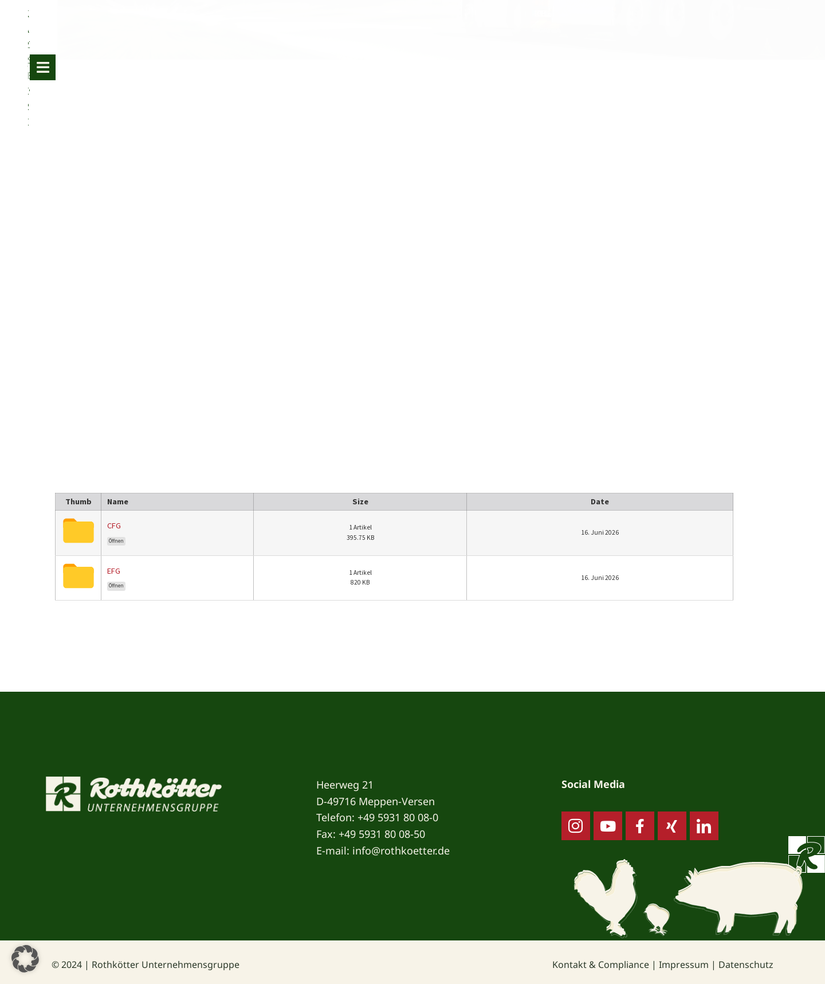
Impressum (684, 964)
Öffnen (116, 541)
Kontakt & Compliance (600, 964)
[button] (25, 959)
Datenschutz (745, 964)
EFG (113, 571)
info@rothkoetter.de (401, 850)
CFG (114, 525)
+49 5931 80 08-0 (398, 817)
